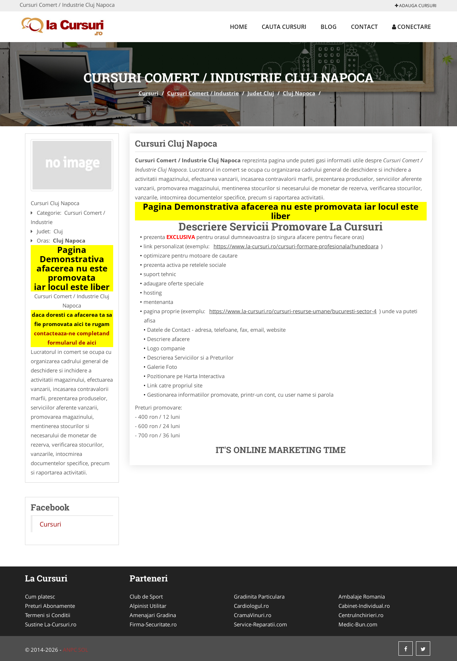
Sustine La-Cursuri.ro (50, 624)
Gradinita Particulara (259, 596)
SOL (83, 649)
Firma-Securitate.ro (153, 624)
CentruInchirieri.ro (360, 615)
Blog (329, 27)
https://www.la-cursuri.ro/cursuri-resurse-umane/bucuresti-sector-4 (293, 311)
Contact (364, 27)
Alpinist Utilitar (148, 605)
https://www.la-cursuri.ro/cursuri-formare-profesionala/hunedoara (296, 246)
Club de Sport (146, 596)
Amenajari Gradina (153, 615)
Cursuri (149, 93)
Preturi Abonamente (50, 605)
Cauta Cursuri (284, 27)
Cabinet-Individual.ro (364, 605)
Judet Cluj (260, 93)
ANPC (70, 649)
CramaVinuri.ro (252, 615)
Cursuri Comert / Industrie (203, 93)
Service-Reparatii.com (260, 624)
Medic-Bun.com (357, 624)
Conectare (411, 27)
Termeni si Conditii (47, 615)
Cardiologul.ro (251, 605)
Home (238, 27)
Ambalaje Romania (361, 596)
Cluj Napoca (299, 93)
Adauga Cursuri (415, 5)
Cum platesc (40, 596)
